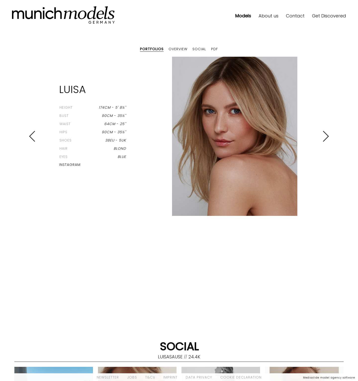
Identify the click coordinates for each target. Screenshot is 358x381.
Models (243, 16)
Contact (295, 16)
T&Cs (150, 377)
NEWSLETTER (108, 377)
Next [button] (325, 136)
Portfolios (152, 49)
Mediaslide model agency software (329, 378)
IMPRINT (170, 377)
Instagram (70, 164)
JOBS (132, 377)
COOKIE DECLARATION (241, 377)
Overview (178, 49)
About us (268, 16)
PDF (214, 49)
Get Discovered (329, 16)
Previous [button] (32, 136)
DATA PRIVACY (199, 377)
